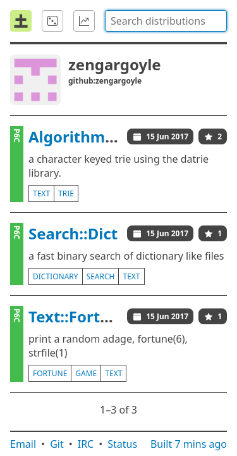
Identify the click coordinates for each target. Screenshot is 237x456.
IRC (86, 444)
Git (57, 444)
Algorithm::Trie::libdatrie (121, 136)
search (101, 276)
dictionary (55, 276)
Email (23, 444)
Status (122, 444)
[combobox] (166, 21)
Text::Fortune (78, 316)
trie (66, 193)
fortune (50, 373)
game (86, 373)
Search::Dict (73, 233)
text (41, 193)
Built (188, 444)
